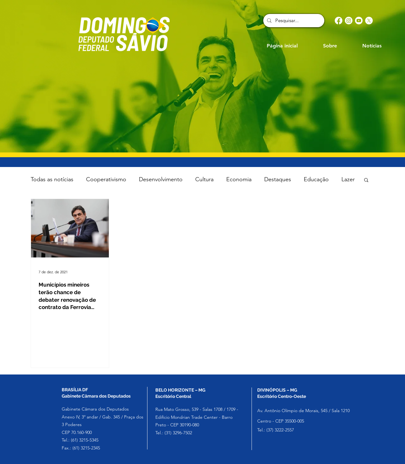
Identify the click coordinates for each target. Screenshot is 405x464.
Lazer (348, 179)
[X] (369, 20)
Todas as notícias (52, 179)
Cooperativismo (106, 179)
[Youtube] (359, 20)
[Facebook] (338, 20)
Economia (239, 179)
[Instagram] (348, 20)
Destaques (277, 179)
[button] (366, 180)
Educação (316, 179)
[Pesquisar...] (293, 20)
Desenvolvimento (161, 179)
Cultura (204, 179)
